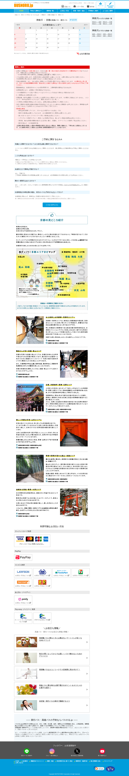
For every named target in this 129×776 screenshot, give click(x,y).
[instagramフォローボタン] (52, 751)
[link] (99, 769)
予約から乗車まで (35, 11)
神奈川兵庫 (107, 24)
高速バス (66, 6)
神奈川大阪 (96, 24)
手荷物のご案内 (93, 11)
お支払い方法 (64, 11)
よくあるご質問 (108, 11)
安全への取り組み (89, 3)
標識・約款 (50, 761)
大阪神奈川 (96, 36)
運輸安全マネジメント (37, 761)
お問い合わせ (19, 763)
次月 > (86, 25)
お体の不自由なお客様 (75, 3)
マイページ (100, 4)
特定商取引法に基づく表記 (64, 761)
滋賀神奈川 (96, 34)
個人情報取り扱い (96, 761)
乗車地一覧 (50, 11)
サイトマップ (108, 761)
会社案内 (25, 761)
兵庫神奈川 (107, 36)
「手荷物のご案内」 (42, 74)
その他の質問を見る (52, 205)
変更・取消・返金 (79, 11)
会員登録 (110, 5)
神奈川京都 (107, 22)
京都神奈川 (107, 34)
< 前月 (18, 25)
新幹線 (90, 6)
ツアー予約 (78, 6)
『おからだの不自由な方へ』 (72, 185)
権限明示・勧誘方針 (81, 761)
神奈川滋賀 (96, 22)
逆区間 (73, 20)
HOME (21, 11)
